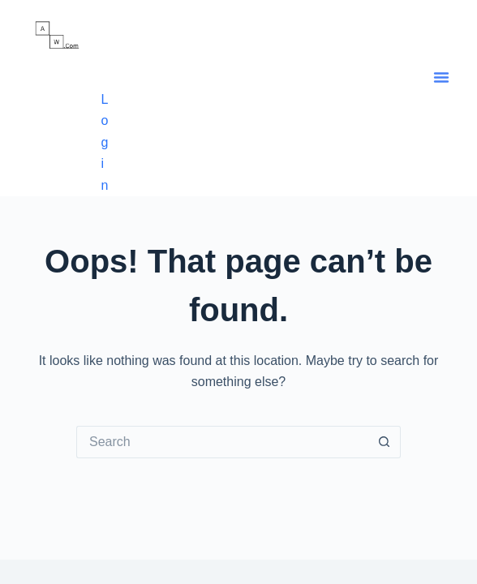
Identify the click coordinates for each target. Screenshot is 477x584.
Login (104, 142)
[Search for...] (222, 442)
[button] (441, 77)
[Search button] (384, 442)
